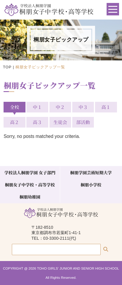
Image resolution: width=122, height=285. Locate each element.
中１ (37, 107)
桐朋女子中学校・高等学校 (30, 185)
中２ (60, 107)
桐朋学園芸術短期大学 (91, 172)
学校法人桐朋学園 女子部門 (29, 172)
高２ (14, 122)
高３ (37, 122)
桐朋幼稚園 (30, 197)
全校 (14, 107)
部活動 (83, 122)
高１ (105, 107)
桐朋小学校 (91, 185)
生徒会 (60, 122)
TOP (7, 67)
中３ (83, 107)
